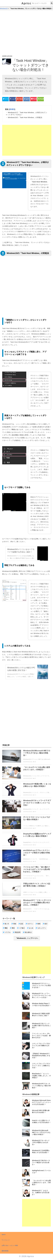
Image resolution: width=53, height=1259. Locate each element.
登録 (13, 924)
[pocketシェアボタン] (33, 99)
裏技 (12, 928)
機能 (5, 928)
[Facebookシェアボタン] (12, 99)
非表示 (11, 109)
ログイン (29, 924)
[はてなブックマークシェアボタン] (26, 99)
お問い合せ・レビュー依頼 (10, 1245)
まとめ (30, 928)
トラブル (6, 932)
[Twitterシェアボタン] (5, 99)
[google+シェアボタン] (19, 99)
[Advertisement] (20, 33)
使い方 (6, 924)
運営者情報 (5, 1251)
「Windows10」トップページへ (26, 938)
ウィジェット (6, 1240)
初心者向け (27, 932)
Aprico (26, 3)
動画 (38, 924)
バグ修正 (21, 928)
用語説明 (17, 932)
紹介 (45, 924)
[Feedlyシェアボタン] (40, 99)
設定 (21, 924)
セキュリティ (41, 928)
